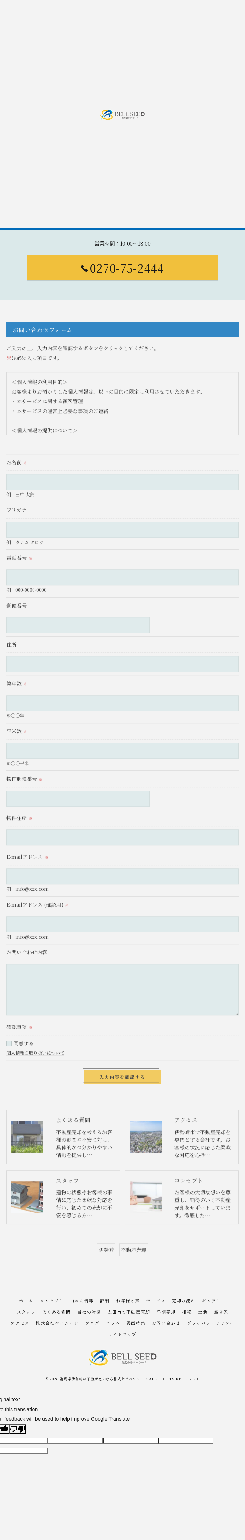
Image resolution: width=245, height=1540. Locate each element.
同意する (23, 1054)
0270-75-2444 (122, 268)
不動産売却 (133, 1260)
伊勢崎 (106, 1260)
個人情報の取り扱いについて (35, 1063)
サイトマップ (122, 1334)
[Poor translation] (17, 1429)
